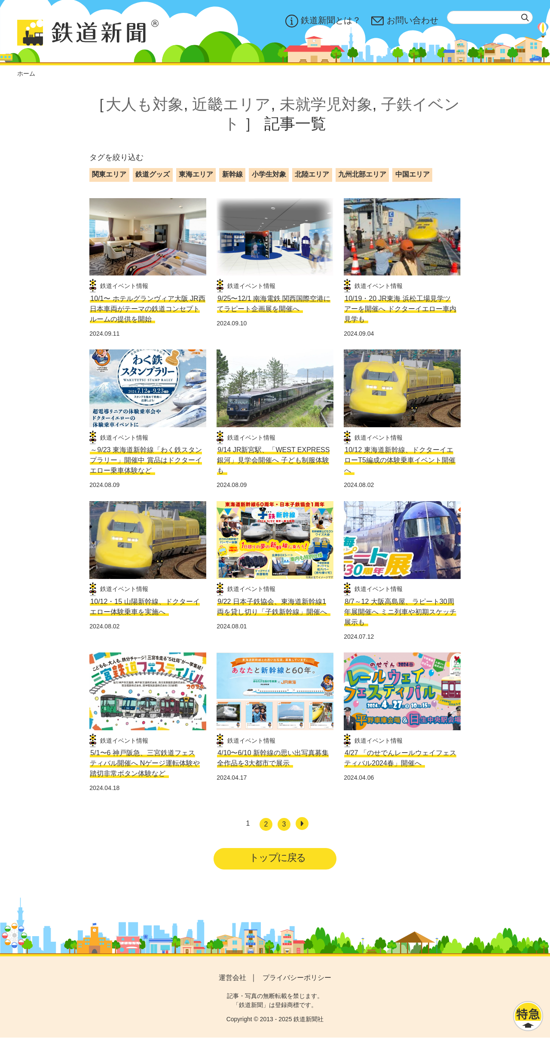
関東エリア (109, 174)
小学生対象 (269, 174)
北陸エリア (312, 174)
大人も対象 (144, 104)
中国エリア (412, 174)
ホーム (26, 73)
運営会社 (232, 978)
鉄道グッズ (152, 174)
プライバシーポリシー (297, 978)
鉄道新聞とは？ (323, 21)
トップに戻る (277, 857)
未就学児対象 (326, 104)
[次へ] (302, 823)
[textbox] (490, 17)
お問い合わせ (404, 21)
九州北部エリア (362, 174)
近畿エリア (231, 104)
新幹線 (232, 174)
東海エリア (196, 174)
